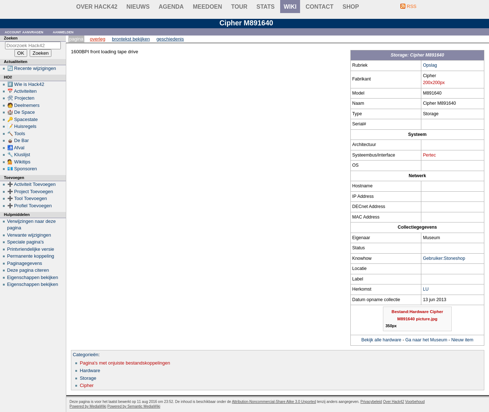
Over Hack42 (97, 7)
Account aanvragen (24, 31)
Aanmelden (63, 31)
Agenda (171, 7)
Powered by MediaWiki (87, 406)
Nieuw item (462, 339)
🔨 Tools (16, 133)
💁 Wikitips (18, 162)
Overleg (97, 39)
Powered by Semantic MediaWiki (134, 406)
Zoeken (11, 38)
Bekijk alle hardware (381, 339)
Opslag (430, 65)
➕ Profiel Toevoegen (29, 205)
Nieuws (137, 7)
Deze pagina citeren (28, 270)
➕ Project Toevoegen (30, 191)
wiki (290, 7)
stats (266, 7)
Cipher (86, 385)
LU (426, 289)
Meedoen (207, 7)
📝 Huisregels (22, 126)
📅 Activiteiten (22, 91)
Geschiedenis (170, 39)
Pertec (429, 155)
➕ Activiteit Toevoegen (31, 184)
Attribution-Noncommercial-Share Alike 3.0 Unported (274, 402)
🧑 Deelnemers (23, 105)
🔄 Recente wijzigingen (31, 68)
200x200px (433, 82)
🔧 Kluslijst (18, 154)
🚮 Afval (16, 147)
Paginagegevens (24, 263)
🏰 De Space (21, 112)
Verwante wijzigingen (29, 235)
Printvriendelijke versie (30, 249)
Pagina (76, 39)
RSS (412, 6)
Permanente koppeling (30, 256)
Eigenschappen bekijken (32, 277)
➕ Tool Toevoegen (27, 198)
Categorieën (85, 354)
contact (319, 7)
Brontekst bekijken (131, 39)
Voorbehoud (415, 402)
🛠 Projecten (21, 98)
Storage (88, 378)
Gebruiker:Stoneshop (444, 258)
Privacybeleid (371, 402)
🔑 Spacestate (22, 119)
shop (350, 7)
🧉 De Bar (18, 140)
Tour (239, 7)
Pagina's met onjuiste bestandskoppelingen (125, 363)
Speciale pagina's (25, 242)
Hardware (90, 370)
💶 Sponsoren (22, 168)
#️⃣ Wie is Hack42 (26, 84)
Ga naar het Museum (426, 339)
